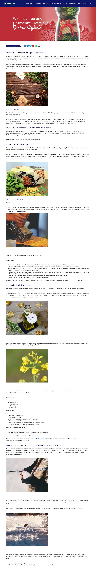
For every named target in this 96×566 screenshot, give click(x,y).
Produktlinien (63, 3)
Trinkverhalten (55, 3)
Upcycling (41, 438)
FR (90, 3)
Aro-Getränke (72, 3)
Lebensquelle (28, 3)
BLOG (86, 3)
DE (92, 3)
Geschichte (81, 3)
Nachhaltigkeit (37, 3)
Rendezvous (46, 3)
